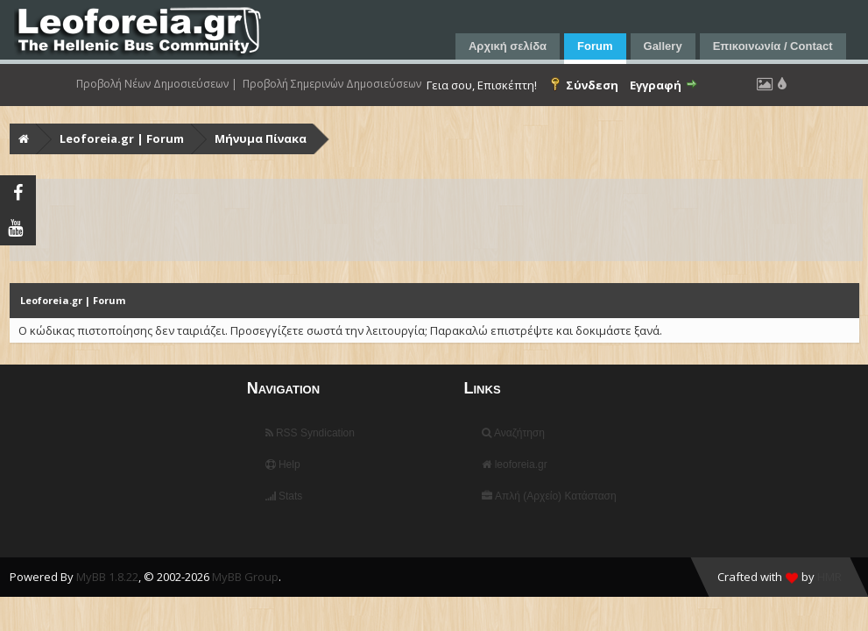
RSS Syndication (310, 433)
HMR (829, 577)
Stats (284, 496)
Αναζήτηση (513, 433)
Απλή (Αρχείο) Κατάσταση (549, 496)
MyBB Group (245, 577)
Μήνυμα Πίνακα (261, 138)
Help (282, 464)
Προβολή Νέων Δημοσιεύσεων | (156, 84)
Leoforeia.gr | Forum (122, 138)
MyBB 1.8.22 (107, 577)
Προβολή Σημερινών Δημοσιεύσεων (332, 84)
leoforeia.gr (514, 464)
